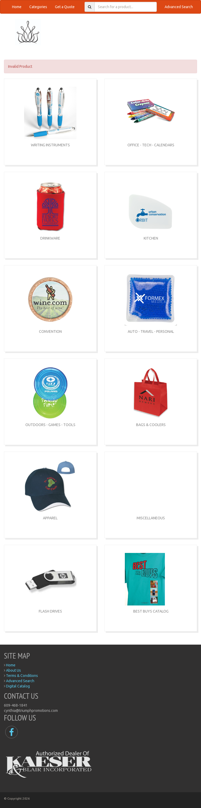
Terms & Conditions (22, 676)
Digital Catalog (18, 686)
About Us (13, 670)
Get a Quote (65, 7)
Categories (38, 7)
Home (16, 7)
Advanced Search (179, 7)
